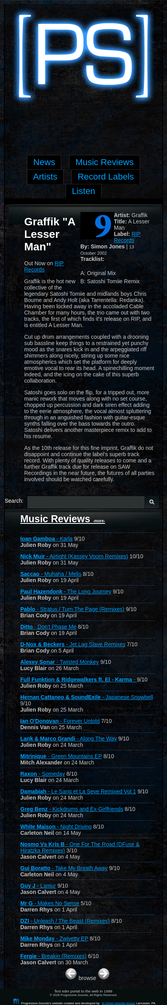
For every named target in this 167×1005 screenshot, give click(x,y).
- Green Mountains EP (61, 756)
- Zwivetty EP (54, 938)
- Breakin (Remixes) (53, 956)
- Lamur (38, 886)
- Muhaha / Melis (50, 574)
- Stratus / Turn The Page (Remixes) (72, 609)
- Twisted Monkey (59, 662)
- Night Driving (56, 826)
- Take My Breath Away (64, 868)
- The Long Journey (65, 591)
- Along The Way (68, 738)
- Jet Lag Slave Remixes (72, 644)
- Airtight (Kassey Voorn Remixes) (74, 556)
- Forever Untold (59, 721)
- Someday (42, 774)
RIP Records (127, 237)
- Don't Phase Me (48, 627)
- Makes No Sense (49, 903)
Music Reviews (62, 518)
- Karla (46, 539)
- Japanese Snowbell (86, 697)
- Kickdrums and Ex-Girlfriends (71, 809)
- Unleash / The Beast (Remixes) (65, 921)
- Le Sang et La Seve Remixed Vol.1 (78, 791)
